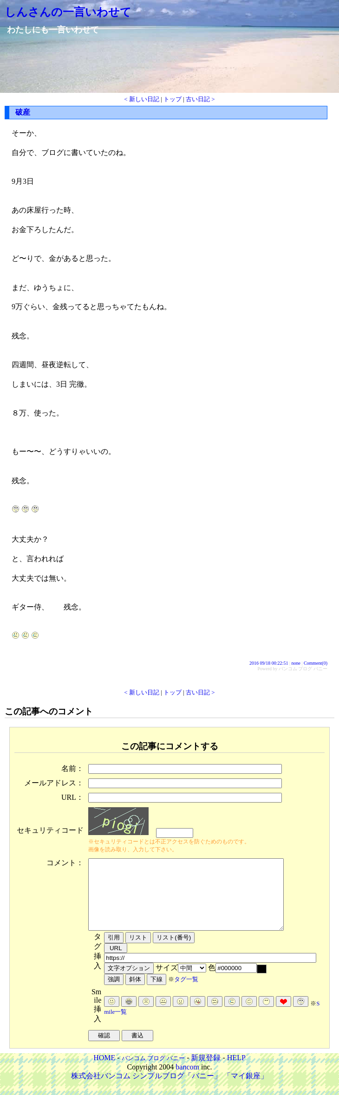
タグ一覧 (186, 993)
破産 (22, 112)
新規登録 (206, 1072)
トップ (172, 99)
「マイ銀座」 (245, 1090)
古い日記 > (200, 99)
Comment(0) (315, 663)
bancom (187, 1081)
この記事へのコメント (49, 711)
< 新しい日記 (141, 99)
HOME (104, 1072)
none (295, 663)
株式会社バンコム (100, 1090)
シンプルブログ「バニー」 (177, 1090)
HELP (236, 1072)
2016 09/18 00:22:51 (268, 663)
